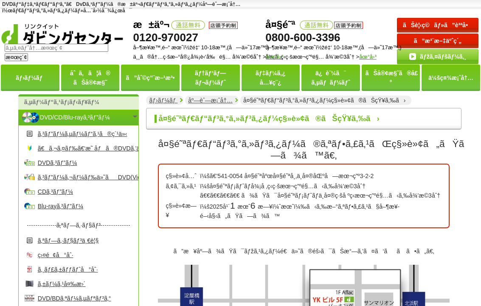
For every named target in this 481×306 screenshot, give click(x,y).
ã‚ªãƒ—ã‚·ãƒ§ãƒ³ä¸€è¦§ (68, 240)
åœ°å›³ (368, 57)
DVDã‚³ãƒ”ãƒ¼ (57, 162)
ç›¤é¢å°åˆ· (55, 255)
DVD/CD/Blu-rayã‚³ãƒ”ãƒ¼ (75, 117)
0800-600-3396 (302, 37)
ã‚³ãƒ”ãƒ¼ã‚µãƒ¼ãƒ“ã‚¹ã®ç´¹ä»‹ (82, 133)
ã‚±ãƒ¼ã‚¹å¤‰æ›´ (62, 283)
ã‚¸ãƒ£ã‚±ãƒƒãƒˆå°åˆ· (68, 269)
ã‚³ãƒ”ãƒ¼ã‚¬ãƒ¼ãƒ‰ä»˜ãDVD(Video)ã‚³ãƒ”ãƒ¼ (87, 177)
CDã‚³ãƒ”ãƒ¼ (55, 191)
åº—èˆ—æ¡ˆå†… (210, 100)
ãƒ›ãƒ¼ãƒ (163, 100)
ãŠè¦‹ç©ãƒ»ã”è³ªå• (438, 25)
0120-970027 (165, 37)
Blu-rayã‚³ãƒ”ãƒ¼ (60, 206)
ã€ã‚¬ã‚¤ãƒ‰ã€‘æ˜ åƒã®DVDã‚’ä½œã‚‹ (87, 148)
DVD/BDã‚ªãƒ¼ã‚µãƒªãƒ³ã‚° (74, 298)
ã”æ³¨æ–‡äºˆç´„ (438, 40)
